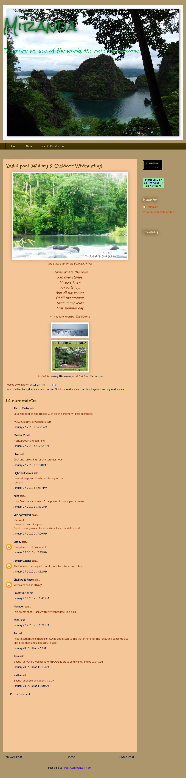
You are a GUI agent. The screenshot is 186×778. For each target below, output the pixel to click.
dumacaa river (36, 389)
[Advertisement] (70, 727)
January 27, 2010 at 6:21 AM (30, 427)
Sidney (17, 542)
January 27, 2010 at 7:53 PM (30, 552)
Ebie (16, 454)
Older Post (126, 757)
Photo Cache (21, 408)
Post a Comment (20, 694)
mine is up (19, 619)
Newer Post (14, 757)
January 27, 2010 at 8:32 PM (30, 571)
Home (13, 146)
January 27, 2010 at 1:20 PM (30, 465)
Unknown (152, 207)
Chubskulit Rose (23, 579)
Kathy (17, 675)
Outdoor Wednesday (90, 376)
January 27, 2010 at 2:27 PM (30, 487)
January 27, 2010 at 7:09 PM (30, 533)
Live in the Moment (52, 146)
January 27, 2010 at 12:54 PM (31, 446)
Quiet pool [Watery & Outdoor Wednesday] (54, 166)
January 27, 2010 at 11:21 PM (31, 625)
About (29, 146)
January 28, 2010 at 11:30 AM (31, 686)
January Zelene (22, 560)
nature (50, 389)
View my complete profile (158, 212)
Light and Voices (23, 473)
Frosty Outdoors (23, 593)
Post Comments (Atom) (78, 767)
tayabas (96, 389)
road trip (85, 389)
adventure (21, 389)
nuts (16, 496)
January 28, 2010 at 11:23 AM (31, 667)
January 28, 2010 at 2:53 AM (30, 648)
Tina (16, 656)
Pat (16, 633)
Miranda (40, 26)
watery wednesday (113, 389)
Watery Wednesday (61, 376)
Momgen (19, 606)
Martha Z (19, 435)
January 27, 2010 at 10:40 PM (31, 598)
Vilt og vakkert (22, 515)
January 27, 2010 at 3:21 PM (30, 506)
